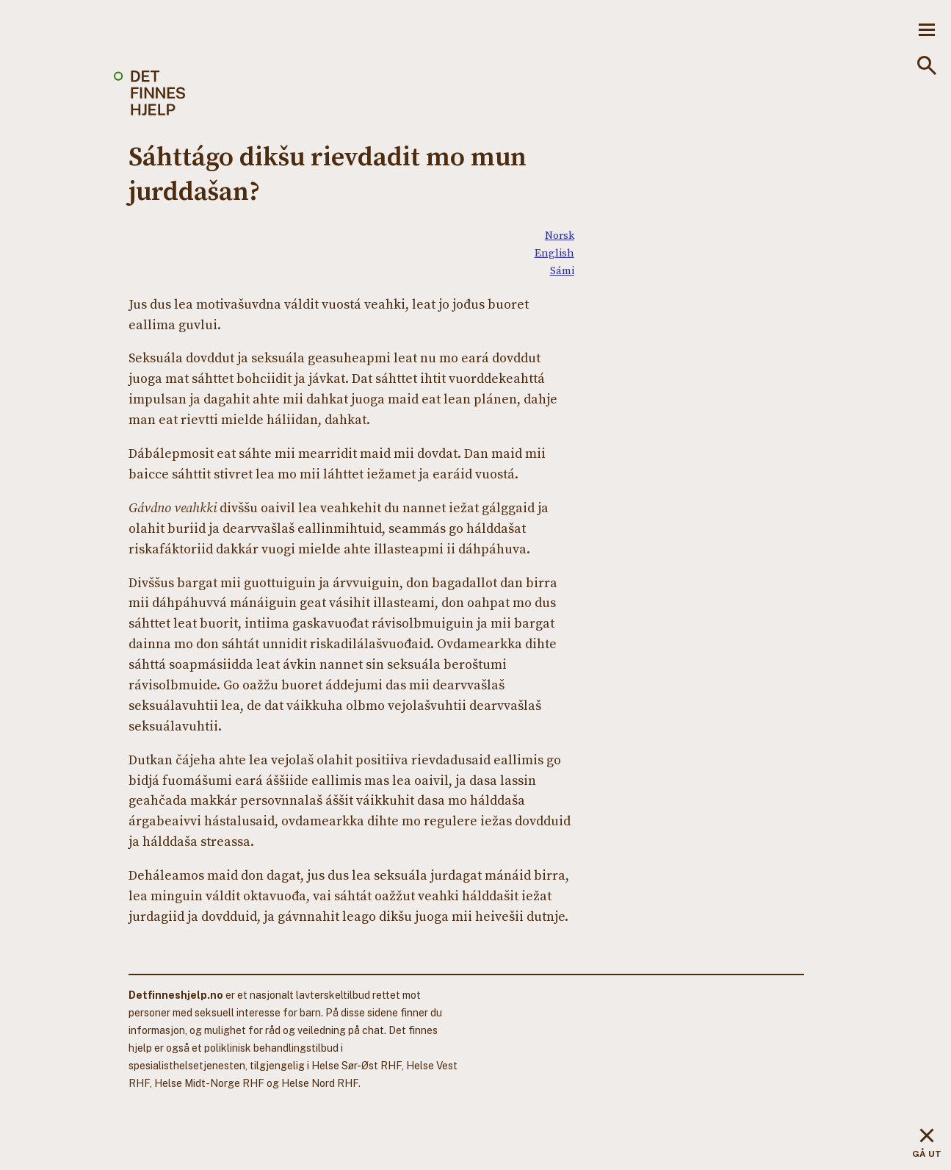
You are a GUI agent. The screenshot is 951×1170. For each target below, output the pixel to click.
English (554, 252)
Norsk (559, 235)
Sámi (562, 270)
